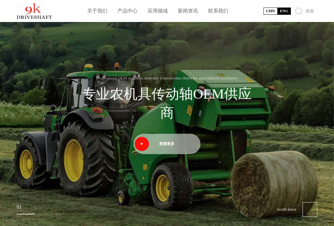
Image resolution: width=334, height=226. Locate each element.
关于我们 (97, 10)
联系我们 (218, 10)
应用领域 (158, 10)
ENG (284, 11)
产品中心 (127, 10)
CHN (270, 11)
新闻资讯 (188, 10)
